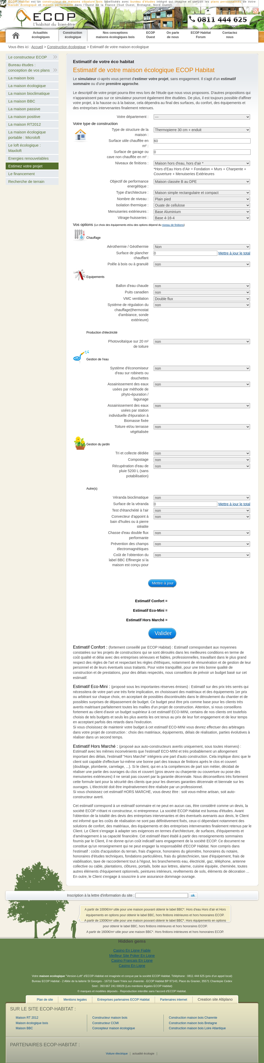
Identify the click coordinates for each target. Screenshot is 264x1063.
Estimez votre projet (25, 166)
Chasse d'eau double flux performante (128, 535)
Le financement (21, 174)
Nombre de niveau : (132, 199)
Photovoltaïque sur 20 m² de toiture (128, 343)
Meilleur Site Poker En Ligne (132, 956)
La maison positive (24, 116)
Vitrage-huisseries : (133, 218)
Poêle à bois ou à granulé (128, 264)
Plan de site (45, 999)
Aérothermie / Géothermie (127, 246)
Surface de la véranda (130, 504)
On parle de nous (173, 35)
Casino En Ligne (132, 966)
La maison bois (21, 78)
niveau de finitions (173, 224)
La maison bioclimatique (29, 93)
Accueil (37, 47)
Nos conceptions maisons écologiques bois (115, 35)
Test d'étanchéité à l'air (130, 510)
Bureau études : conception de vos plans (29, 67)
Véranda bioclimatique (130, 497)
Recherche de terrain (26, 181)
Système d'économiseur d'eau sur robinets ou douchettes (129, 373)
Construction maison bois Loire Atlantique (197, 1028)
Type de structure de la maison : (130, 132)
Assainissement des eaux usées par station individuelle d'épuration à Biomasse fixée (128, 413)
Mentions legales (75, 999)
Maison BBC (24, 1028)
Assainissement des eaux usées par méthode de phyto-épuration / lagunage (128, 391)
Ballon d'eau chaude (132, 286)
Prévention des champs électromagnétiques (129, 546)
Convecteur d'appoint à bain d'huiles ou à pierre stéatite (129, 521)
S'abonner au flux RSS (255, 10)
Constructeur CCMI (105, 1023)
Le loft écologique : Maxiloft (24, 148)
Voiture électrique (117, 1053)
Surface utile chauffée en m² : (128, 143)
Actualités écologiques (41, 35)
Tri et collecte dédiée (131, 453)
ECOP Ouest (150, 35)
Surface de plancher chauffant (132, 255)
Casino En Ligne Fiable (132, 950)
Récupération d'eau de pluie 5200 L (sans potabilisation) (130, 471)
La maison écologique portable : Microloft (27, 135)
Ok (193, 895)
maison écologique (22, 4)
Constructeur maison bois (109, 1017)
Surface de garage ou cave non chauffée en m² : (127, 154)
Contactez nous (229, 35)
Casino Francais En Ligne (132, 960)
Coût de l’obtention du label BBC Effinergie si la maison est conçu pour (128, 560)
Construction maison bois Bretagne (193, 1023)
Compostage (138, 459)
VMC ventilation (135, 298)
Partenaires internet (173, 999)
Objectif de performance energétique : (129, 184)
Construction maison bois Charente (193, 1017)
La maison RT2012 (24, 124)
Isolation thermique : (132, 205)
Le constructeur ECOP (27, 57)
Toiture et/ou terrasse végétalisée (131, 429)
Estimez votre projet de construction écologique (38, 18)
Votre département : (132, 117)
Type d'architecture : (132, 192)
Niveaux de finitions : (131, 163)
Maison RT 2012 (27, 1017)
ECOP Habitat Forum (201, 35)
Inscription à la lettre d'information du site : (101, 895)
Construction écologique (73, 35)
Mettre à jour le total (234, 253)
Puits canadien (136, 292)
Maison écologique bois (32, 1023)
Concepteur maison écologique (113, 1028)
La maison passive (24, 109)
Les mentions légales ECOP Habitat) (149, 986)
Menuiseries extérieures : (128, 211)
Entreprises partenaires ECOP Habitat (123, 999)
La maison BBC (21, 101)
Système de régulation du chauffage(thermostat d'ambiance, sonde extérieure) (128, 312)
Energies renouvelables (28, 158)
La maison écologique (27, 85)
